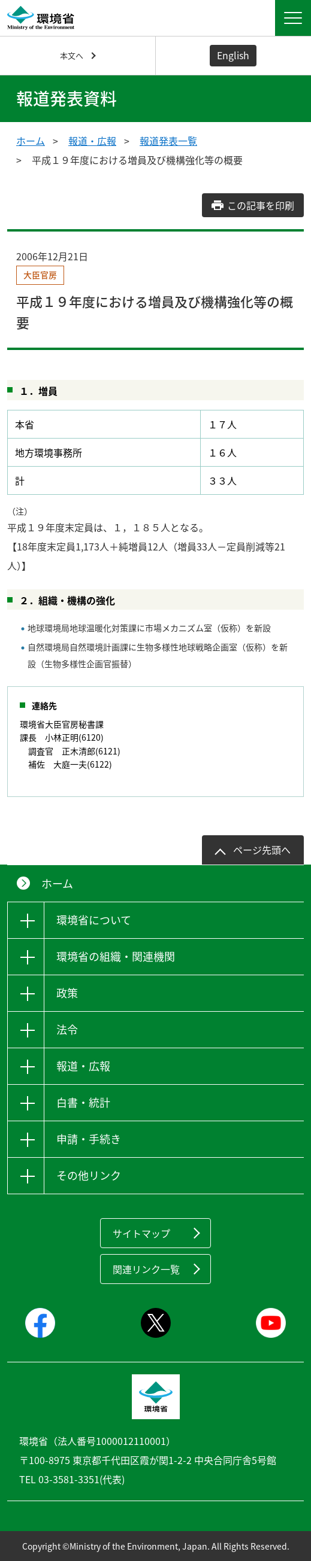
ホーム (30, 140)
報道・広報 (92, 140)
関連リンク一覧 (146, 1269)
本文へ (71, 55)
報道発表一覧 (168, 140)
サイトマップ (141, 1233)
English (233, 55)
